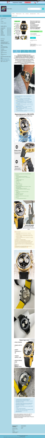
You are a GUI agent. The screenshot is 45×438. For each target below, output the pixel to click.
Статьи (38, 13)
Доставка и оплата (33, 13)
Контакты (27, 13)
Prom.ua (27, 435)
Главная (13, 13)
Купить (33, 37)
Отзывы (2, 21)
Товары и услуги (18, 13)
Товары (22, 427)
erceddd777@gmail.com (6, 60)
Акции (22, 428)
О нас (23, 13)
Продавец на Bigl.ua (22, 436)
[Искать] (40, 9)
